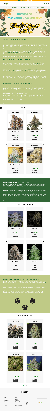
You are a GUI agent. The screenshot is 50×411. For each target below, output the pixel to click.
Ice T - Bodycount (29, 0)
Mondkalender (28, 404)
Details (15, 139)
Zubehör (42, 7)
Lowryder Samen (15, 7)
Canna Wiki (5, 405)
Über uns (5, 399)
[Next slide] (43, 144)
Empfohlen (16, 399)
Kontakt (27, 402)
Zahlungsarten (6, 401)
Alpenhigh (38, 399)
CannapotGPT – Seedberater (18, 405)
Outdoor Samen (22, 7)
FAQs (27, 403)
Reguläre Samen (36, 7)
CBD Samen (29, 7)
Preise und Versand (6, 400)
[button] (23, 385)
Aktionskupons (17, 400)
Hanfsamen (8, 7)
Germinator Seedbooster (22, 0)
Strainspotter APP (17, 401)
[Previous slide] (7, 144)
